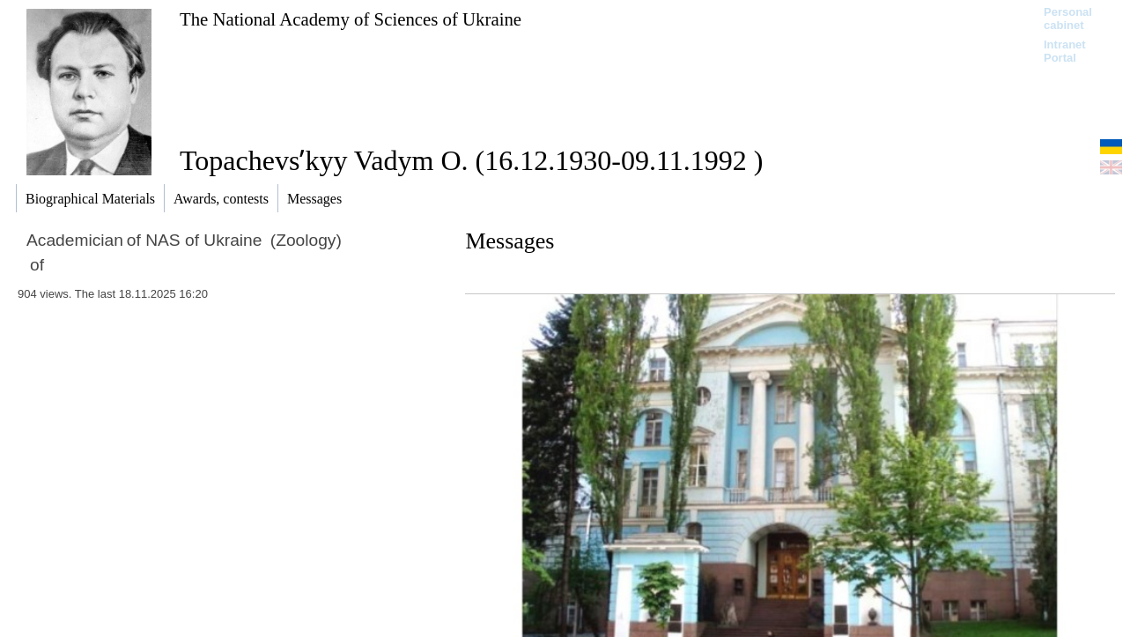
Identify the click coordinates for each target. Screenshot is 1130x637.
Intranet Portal (1065, 51)
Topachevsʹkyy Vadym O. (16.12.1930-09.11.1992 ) (471, 160)
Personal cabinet (1068, 18)
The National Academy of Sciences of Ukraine (350, 19)
